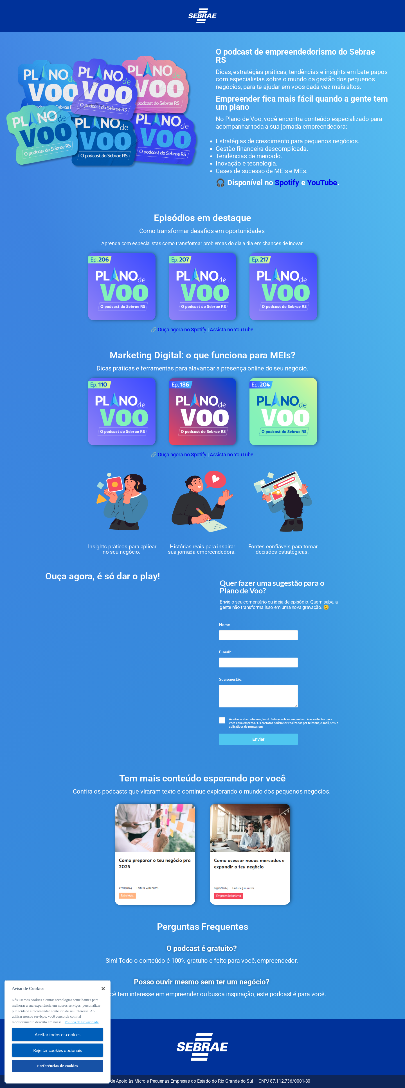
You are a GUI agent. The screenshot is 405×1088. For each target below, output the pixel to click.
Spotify (287, 182)
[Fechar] (103, 988)
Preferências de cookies (57, 1066)
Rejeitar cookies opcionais (57, 1050)
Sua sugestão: (230, 679)
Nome (224, 624)
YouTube (321, 182)
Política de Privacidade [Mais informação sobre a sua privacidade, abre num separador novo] (82, 1022)
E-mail (225, 652)
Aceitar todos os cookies (57, 1034)
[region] (57, 1031)
